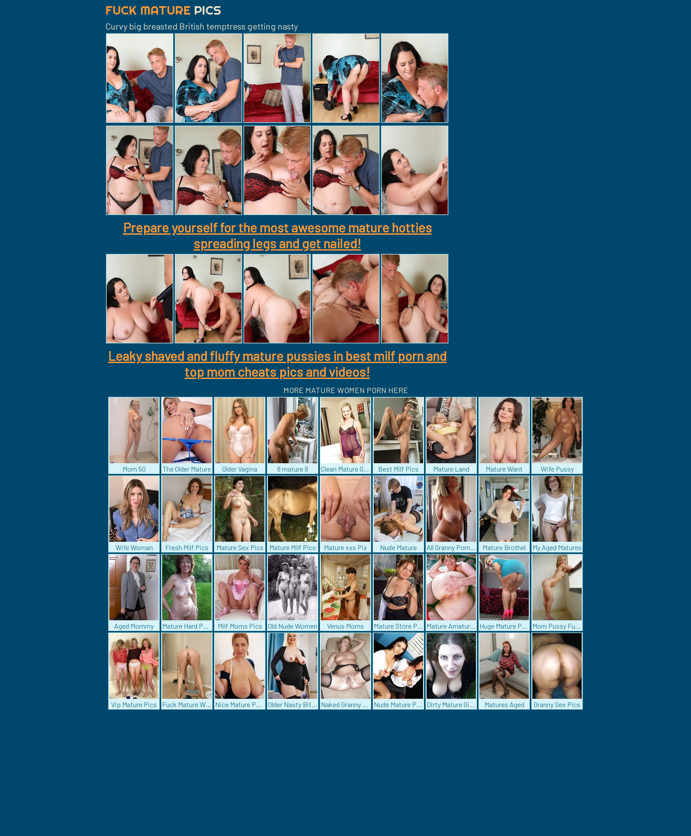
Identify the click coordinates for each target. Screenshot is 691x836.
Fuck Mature (163, 10)
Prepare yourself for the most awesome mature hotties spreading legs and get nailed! (277, 235)
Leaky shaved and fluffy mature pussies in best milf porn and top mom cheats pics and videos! (277, 363)
